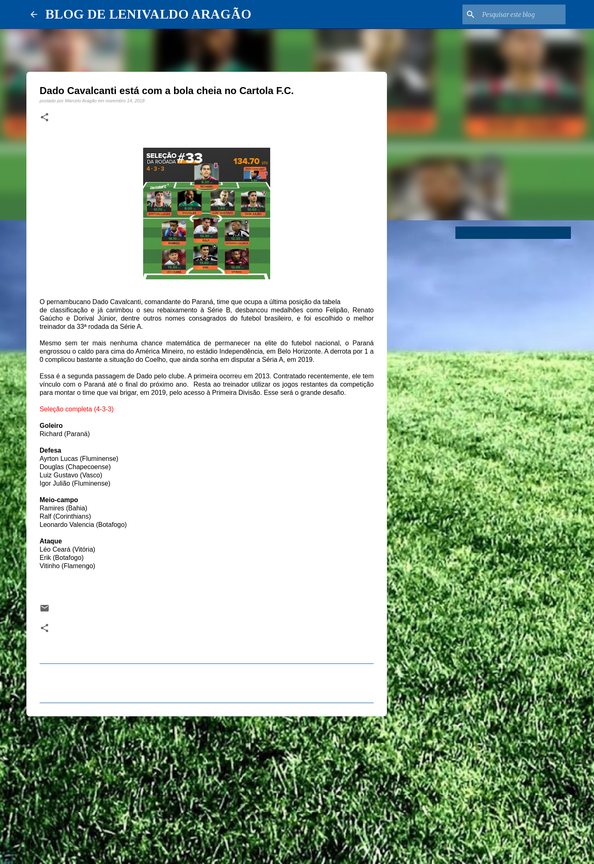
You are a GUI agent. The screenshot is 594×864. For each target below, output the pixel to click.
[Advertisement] (206, 786)
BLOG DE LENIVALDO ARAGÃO (148, 14)
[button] (45, 117)
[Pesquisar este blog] (522, 14)
